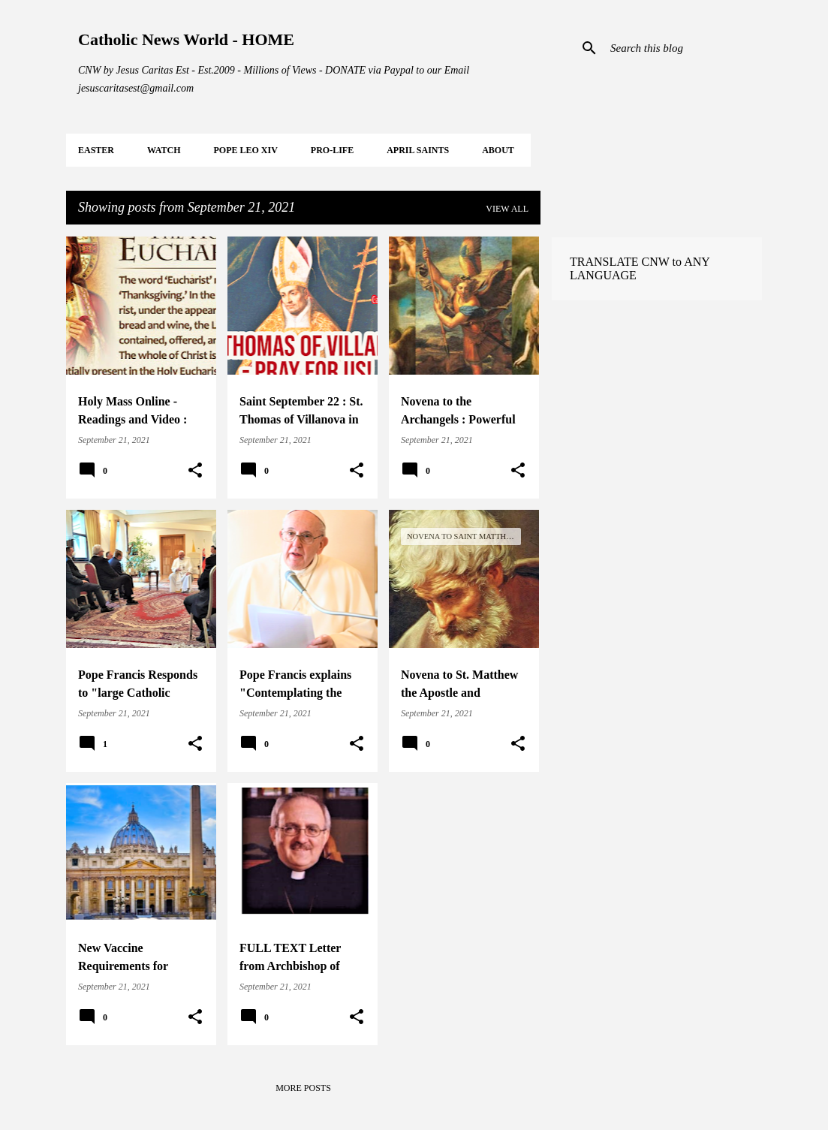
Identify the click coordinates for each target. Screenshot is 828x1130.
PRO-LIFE (332, 150)
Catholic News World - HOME (186, 39)
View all (507, 208)
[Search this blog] (683, 48)
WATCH (163, 150)
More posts (303, 1088)
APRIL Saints (418, 150)
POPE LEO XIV (245, 150)
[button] (195, 471)
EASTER (96, 150)
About (498, 150)
